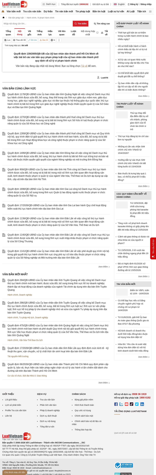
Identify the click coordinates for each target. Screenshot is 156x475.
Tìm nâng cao (102, 23)
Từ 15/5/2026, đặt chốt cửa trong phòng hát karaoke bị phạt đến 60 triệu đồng (139, 209)
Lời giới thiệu (11, 399)
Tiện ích (141, 11)
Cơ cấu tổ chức (15, 376)
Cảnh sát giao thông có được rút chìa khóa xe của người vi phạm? (133, 239)
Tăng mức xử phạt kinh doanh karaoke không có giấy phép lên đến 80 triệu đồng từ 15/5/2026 (133, 226)
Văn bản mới (14, 11)
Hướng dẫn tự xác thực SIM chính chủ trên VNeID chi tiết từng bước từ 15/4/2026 (132, 163)
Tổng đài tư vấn (47, 426)
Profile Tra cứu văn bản (15, 410)
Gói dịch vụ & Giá (100, 4)
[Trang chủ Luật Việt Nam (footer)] (16, 439)
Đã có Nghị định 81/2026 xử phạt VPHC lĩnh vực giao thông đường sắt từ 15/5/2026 (133, 266)
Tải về (84, 66)
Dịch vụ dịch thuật (48, 416)
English (119, 4)
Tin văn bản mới (64, 11)
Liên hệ (8, 416)
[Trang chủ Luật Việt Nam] (14, 4)
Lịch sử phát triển (13, 405)
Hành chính (13, 295)
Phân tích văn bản (48, 405)
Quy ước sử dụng (83, 410)
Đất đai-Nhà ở (29, 376)
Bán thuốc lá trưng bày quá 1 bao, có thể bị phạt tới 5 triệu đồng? (132, 176)
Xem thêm (104, 266)
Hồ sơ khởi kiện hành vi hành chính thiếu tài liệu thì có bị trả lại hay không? (132, 49)
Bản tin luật (99, 11)
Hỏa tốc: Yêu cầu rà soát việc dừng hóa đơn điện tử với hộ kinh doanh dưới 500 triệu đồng (133, 347)
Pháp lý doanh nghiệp (50, 410)
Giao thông (42, 376)
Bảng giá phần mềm (84, 399)
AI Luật (131, 11)
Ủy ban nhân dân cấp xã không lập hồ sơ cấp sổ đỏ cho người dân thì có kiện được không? (133, 86)
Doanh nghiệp (25, 295)
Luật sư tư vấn (116, 11)
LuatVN (102, 77)
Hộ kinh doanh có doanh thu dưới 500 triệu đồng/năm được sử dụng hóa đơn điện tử (133, 333)
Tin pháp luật (83, 11)
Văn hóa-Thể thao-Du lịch (31, 340)
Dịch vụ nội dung (48, 421)
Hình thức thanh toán (84, 405)
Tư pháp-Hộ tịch (26, 317)
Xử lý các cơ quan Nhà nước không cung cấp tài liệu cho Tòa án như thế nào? (133, 62)
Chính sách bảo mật (84, 416)
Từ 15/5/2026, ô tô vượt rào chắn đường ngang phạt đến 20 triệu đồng (133, 253)
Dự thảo (48, 11)
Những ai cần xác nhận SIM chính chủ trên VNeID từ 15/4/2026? (131, 149)
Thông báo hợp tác (83, 429)
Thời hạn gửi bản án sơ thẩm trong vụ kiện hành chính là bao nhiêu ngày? (133, 35)
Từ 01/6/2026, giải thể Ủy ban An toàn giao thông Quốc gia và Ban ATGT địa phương (133, 320)
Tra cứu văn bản (32, 11)
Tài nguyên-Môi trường (18, 356)
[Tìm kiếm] (80, 24)
